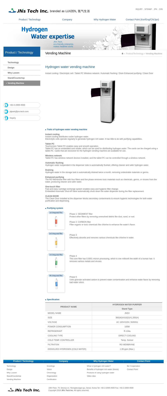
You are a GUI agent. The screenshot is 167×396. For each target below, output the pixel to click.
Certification (51, 379)
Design (11, 67)
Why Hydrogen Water (105, 19)
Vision (49, 369)
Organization (52, 376)
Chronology (51, 373)
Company (67, 19)
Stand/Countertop (16, 78)
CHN (161, 9)
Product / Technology (30, 19)
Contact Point (132, 369)
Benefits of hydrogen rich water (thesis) (103, 369)
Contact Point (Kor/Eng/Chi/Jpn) (142, 19)
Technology (13, 62)
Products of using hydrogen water (100, 373)
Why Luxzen (13, 73)
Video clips (91, 376)
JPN (155, 9)
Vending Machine (16, 83)
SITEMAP (148, 9)
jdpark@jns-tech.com (19, 111)
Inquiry (13, 118)
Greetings (51, 366)
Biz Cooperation (133, 366)
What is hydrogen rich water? (99, 366)
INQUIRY (139, 9)
